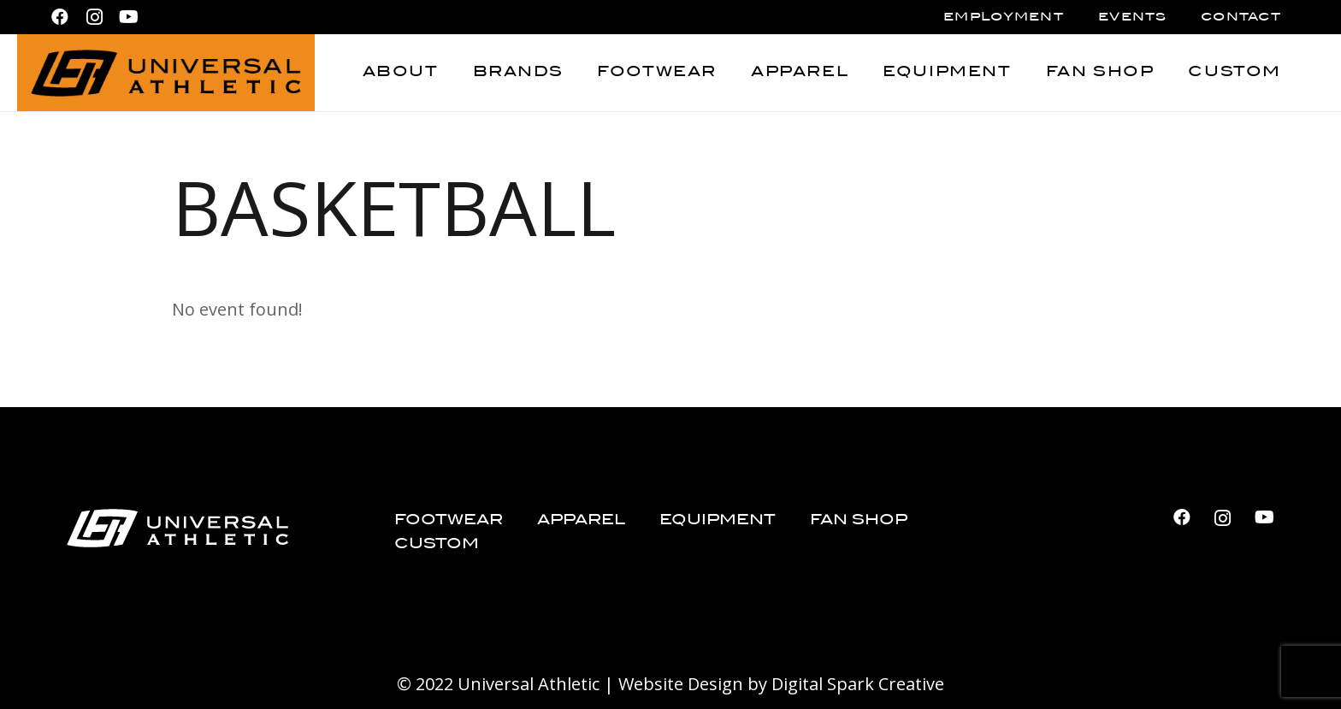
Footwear (448, 520)
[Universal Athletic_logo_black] (166, 73)
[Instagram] (94, 17)
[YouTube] (128, 17)
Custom (436, 544)
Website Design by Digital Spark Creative (781, 683)
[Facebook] (60, 17)
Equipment (717, 520)
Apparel (581, 520)
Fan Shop (858, 520)
